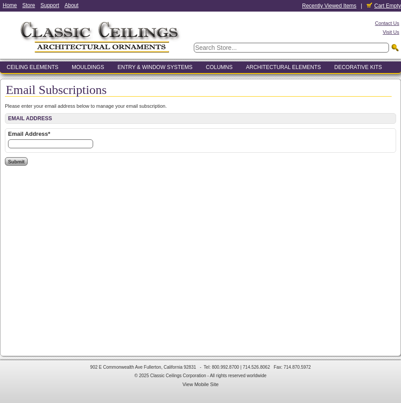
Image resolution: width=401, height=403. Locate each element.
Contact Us (387, 23)
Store (28, 5)
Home (10, 5)
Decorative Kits (358, 67)
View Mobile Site (200, 384)
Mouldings (88, 67)
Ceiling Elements (32, 67)
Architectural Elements (283, 67)
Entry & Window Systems (155, 67)
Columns (219, 67)
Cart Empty (384, 6)
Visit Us (391, 32)
